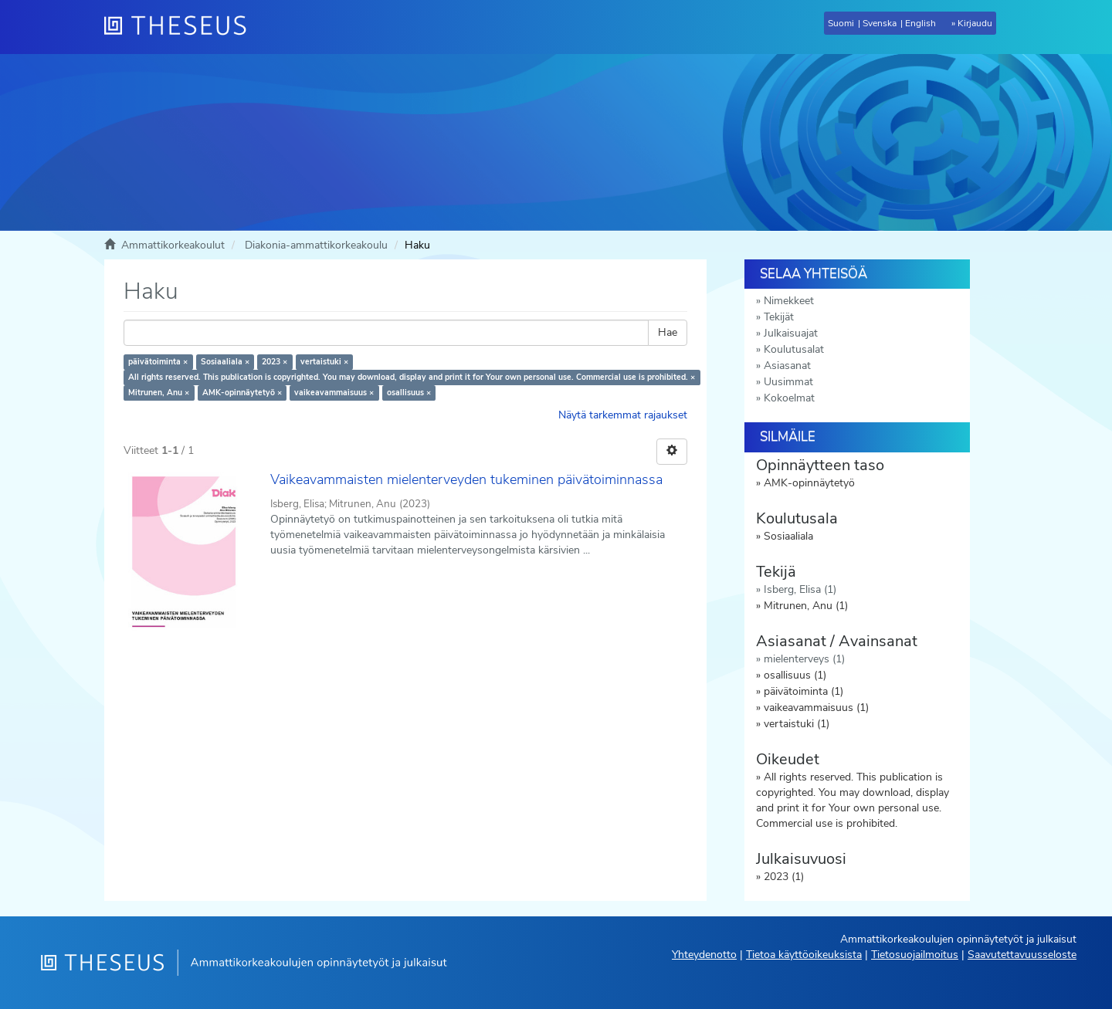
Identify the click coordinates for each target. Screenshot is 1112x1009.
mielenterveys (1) (804, 659)
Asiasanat (787, 365)
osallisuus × (409, 392)
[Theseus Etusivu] (181, 27)
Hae (667, 332)
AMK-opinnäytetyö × (242, 392)
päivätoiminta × (158, 361)
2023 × (274, 361)
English (920, 23)
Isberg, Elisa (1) (800, 589)
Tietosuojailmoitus (914, 954)
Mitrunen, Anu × (158, 392)
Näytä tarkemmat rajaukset (622, 415)
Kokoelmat (789, 398)
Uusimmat (788, 381)
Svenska (880, 23)
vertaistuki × (324, 361)
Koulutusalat (794, 349)
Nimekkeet (789, 300)
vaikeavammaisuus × (334, 392)
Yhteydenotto (704, 954)
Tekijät (779, 317)
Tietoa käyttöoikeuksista (804, 954)
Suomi (841, 23)
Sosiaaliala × (225, 361)
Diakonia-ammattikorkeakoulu (316, 245)
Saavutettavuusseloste (1022, 954)
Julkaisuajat (791, 333)
